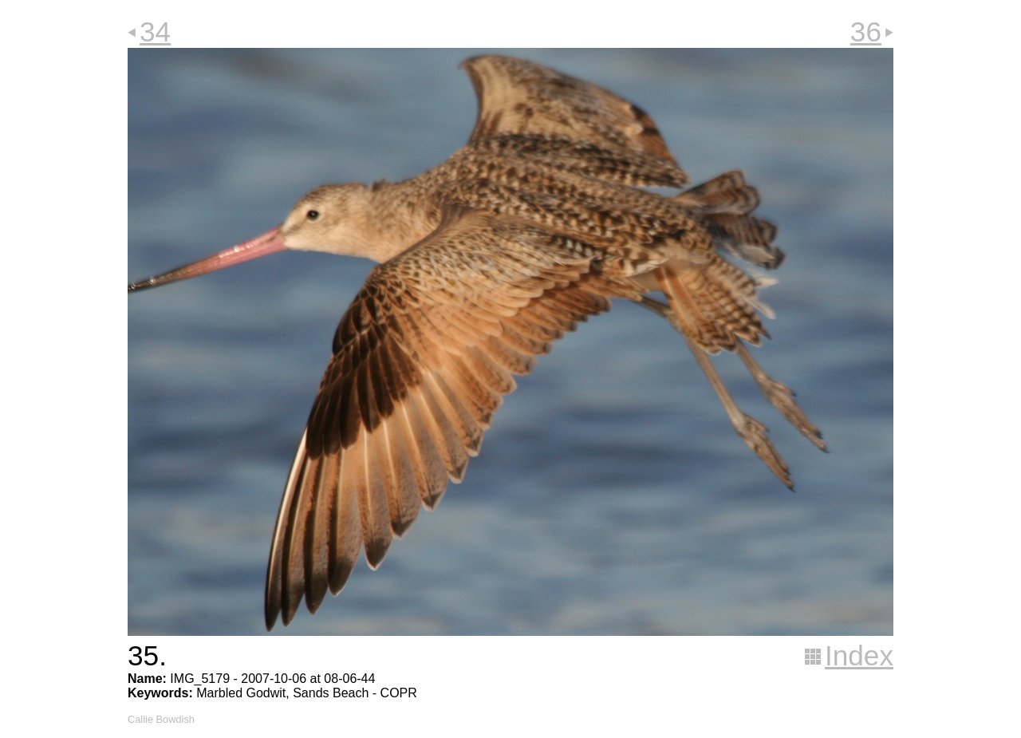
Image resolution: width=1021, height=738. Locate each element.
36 (865, 31)
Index (859, 655)
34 (155, 31)
